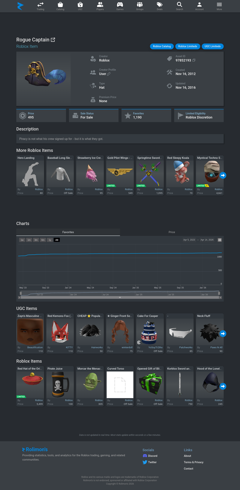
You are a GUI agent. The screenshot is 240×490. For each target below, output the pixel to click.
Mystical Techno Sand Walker (215, 158)
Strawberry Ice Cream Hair (93, 158)
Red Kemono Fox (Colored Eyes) (67, 316)
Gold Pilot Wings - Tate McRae (126, 158)
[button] (162, 46)
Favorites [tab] (68, 232)
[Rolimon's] (21, 6)
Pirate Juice (54, 368)
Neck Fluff (203, 316)
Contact (188, 468)
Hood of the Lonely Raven (213, 368)
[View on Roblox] (52, 39)
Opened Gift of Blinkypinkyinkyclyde (159, 368)
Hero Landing (26, 158)
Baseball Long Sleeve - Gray (64, 158)
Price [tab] (172, 232)
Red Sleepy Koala (178, 158)
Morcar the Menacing (90, 368)
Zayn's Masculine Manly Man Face (39, 316)
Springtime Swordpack (151, 158)
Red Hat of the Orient (31, 368)
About (187, 455)
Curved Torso (115, 368)
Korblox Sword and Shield (183, 368)
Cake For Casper (147, 316)
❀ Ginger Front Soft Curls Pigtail (127, 316)
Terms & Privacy (193, 462)
